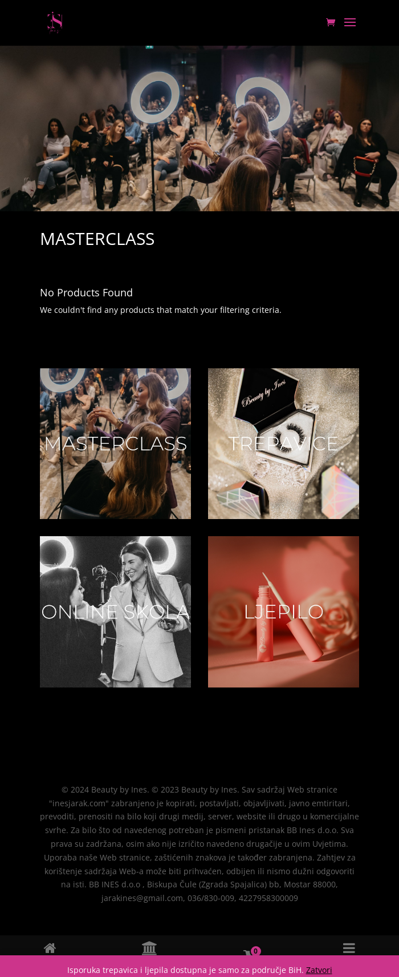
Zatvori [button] (319, 969)
